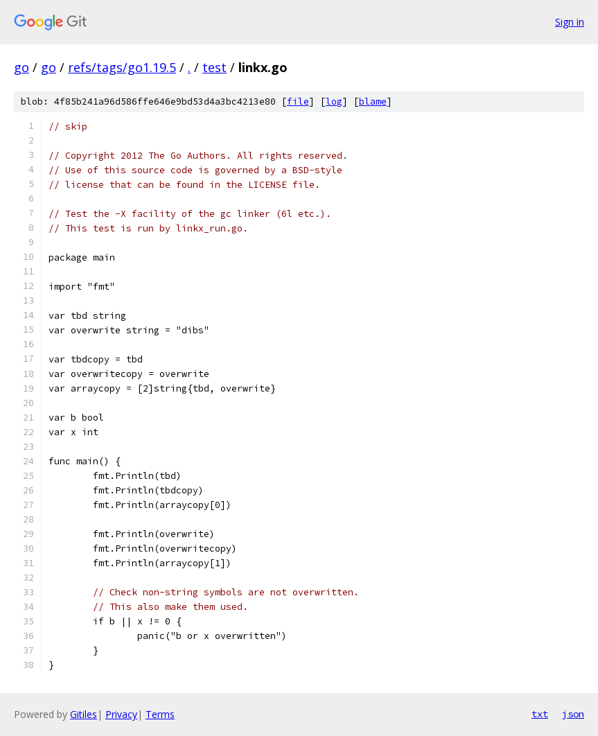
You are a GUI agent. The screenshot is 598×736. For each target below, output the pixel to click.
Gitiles (83, 714)
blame (373, 101)
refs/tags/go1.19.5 (122, 67)
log (334, 101)
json (573, 714)
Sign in (569, 21)
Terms (160, 714)
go (21, 67)
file (298, 101)
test (214, 67)
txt (539, 714)
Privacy (121, 714)
